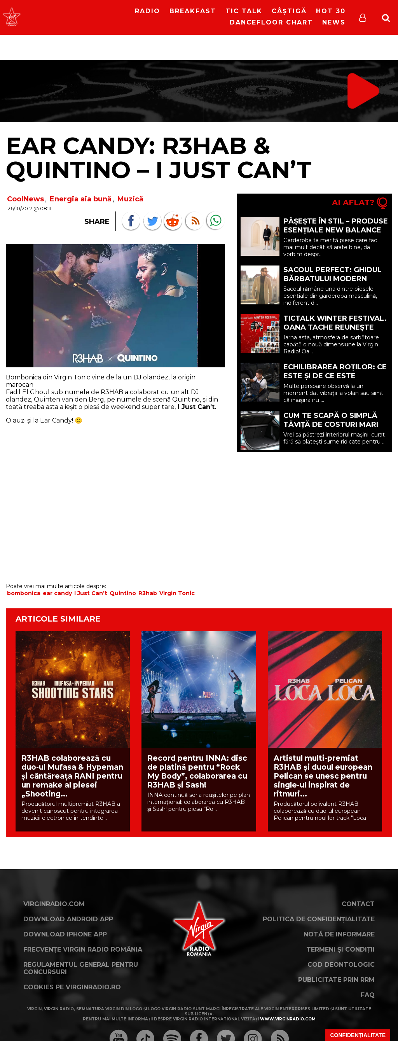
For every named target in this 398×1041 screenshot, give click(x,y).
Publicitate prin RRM (336, 979)
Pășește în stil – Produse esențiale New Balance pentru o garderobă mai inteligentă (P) (335, 234)
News (334, 22)
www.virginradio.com (288, 1019)
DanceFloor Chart (271, 22)
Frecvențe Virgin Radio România (82, 949)
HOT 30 (331, 11)
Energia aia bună (81, 199)
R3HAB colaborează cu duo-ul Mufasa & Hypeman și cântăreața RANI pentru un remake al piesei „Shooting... (72, 776)
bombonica (23, 593)
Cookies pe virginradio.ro (72, 987)
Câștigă (289, 11)
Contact (358, 904)
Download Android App (68, 919)
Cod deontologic (341, 964)
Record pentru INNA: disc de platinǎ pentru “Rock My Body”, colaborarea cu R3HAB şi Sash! (197, 771)
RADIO (147, 11)
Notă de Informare (339, 934)
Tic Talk (243, 11)
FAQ (368, 995)
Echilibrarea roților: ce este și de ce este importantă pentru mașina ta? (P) (335, 380)
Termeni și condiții (340, 949)
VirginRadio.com (54, 904)
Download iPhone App (65, 934)
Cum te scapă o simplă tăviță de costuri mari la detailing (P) (330, 424)
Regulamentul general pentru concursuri (80, 968)
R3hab (147, 593)
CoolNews (25, 199)
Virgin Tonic (177, 593)
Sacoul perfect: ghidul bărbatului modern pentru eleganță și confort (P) (332, 283)
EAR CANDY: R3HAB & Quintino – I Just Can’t (159, 157)
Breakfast (192, 11)
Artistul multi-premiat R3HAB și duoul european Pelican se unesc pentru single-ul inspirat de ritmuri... (323, 776)
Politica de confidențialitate (319, 919)
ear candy (57, 593)
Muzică (130, 199)
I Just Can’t (90, 593)
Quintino (123, 593)
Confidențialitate (358, 1035)
